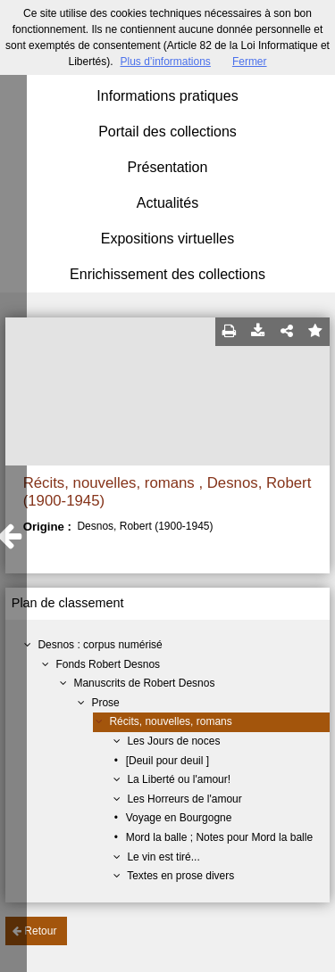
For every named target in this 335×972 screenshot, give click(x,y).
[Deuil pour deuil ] (167, 760)
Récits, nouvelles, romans (170, 721)
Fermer (249, 61)
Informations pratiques (167, 95)
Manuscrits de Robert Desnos (143, 683)
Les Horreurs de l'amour (184, 799)
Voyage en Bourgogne (179, 817)
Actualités (167, 202)
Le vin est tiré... (163, 857)
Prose (105, 702)
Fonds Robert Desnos (107, 664)
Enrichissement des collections (167, 274)
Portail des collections (167, 131)
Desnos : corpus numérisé (100, 644)
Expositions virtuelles (167, 238)
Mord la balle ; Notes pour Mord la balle (219, 837)
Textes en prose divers (180, 875)
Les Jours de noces (173, 741)
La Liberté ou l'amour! (178, 779)
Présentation (168, 167)
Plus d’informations (165, 61)
